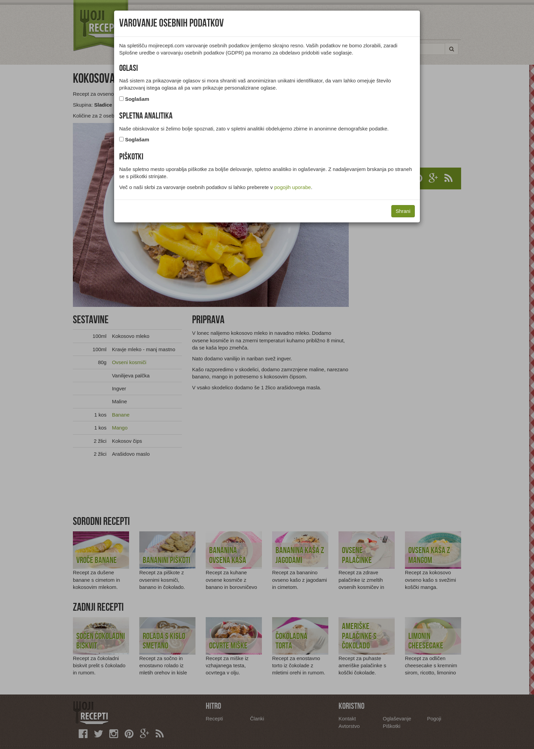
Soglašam (137, 99)
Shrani (403, 211)
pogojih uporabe (292, 187)
